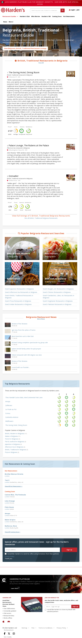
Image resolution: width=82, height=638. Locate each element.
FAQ (32, 628)
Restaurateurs (9, 630)
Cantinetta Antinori (11, 417)
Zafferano (8, 405)
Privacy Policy (9, 556)
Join (78, 10)
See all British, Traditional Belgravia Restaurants (41, 218)
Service (22, 127)
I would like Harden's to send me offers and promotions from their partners (32, 554)
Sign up (69, 550)
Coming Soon (57, 16)
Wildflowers (9, 421)
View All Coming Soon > (12, 532)
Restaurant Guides (10, 16)
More (11, 22)
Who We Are (35, 16)
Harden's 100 (46, 16)
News (5, 22)
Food (15, 127)
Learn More (14, 588)
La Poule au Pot (10, 409)
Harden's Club (25, 16)
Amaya (7, 401)
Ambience (29, 127)
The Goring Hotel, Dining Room (24, 72)
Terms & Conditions (45, 628)
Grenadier (13, 176)
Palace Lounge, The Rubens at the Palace (29, 145)
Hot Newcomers (69, 16)
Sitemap (24, 628)
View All (41, 63)
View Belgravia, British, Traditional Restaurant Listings (25, 48)
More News (41, 319)
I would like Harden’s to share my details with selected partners (60, 610)
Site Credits (8, 637)
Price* (10, 127)
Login (72, 10)
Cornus (7, 413)
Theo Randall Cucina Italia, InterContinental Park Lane (23, 397)
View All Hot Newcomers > (13, 486)
